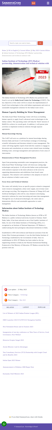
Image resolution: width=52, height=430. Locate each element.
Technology (24, 295)
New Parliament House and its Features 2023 (18, 327)
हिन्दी (33, 3)
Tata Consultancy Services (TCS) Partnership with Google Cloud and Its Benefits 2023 (25, 354)
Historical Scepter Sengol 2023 (13, 340)
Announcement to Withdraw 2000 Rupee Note (18, 367)
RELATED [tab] (10, 307)
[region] (26, 23)
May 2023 (23, 300)
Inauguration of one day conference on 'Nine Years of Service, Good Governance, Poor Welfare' (26, 333)
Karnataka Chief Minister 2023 (13, 374)
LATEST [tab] (26, 307)
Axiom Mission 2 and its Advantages (15, 347)
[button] (4, 423)
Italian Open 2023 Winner (11, 360)
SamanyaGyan (20, 426)
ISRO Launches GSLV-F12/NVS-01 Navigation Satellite (22, 320)
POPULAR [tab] (41, 307)
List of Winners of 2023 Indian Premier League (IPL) (21, 313)
